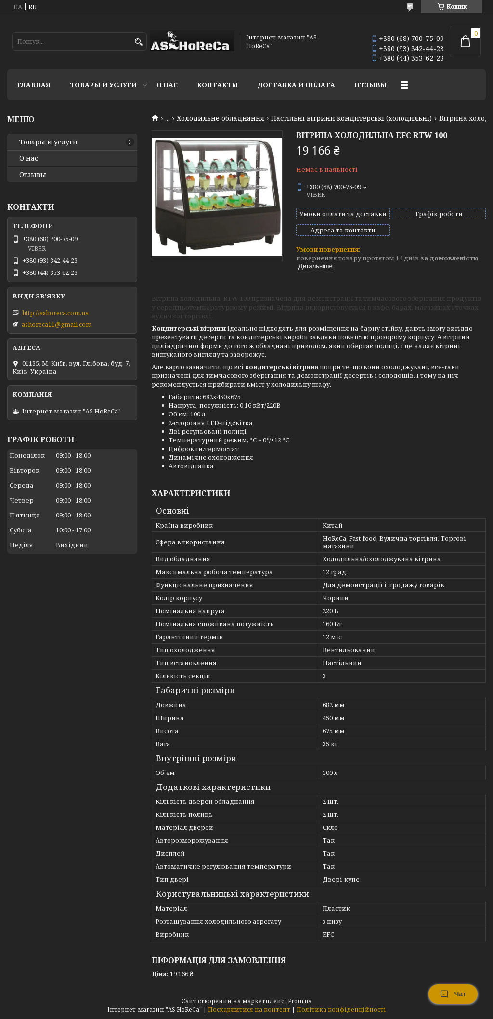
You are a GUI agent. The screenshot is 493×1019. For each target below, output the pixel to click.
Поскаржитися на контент (249, 1010)
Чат (453, 994)
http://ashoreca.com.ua (55, 313)
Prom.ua (299, 1001)
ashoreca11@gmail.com (56, 324)
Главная (34, 84)
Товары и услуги (103, 84)
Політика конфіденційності (341, 1010)
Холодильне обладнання (220, 118)
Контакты (217, 84)
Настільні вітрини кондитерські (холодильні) (351, 118)
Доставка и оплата (296, 84)
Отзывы (370, 84)
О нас (167, 84)
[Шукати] (138, 42)
